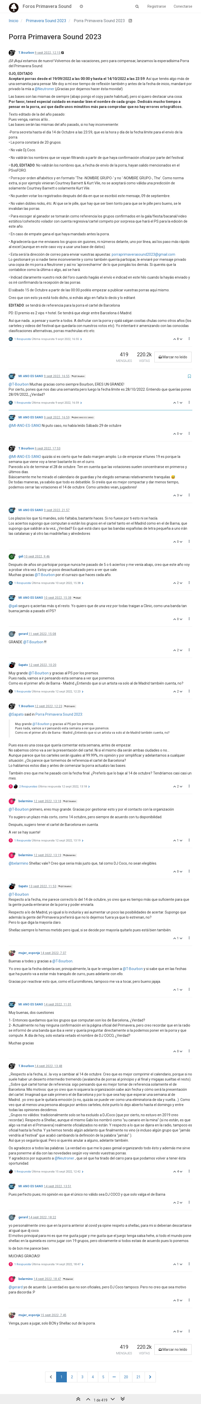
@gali (76, 598)
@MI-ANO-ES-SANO (25, 426)
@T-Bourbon (19, 384)
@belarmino (69, 855)
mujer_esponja (29, 953)
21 (138, 1377)
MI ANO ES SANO (30, 376)
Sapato (23, 665)
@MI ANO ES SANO (82, 417)
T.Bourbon (26, 52)
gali (20, 556)
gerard (23, 634)
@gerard (68, 1279)
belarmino (25, 801)
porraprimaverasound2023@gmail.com (143, 254)
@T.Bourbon (78, 376)
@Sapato (69, 706)
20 (126, 1377)
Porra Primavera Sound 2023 (58, 714)
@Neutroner (44, 89)
